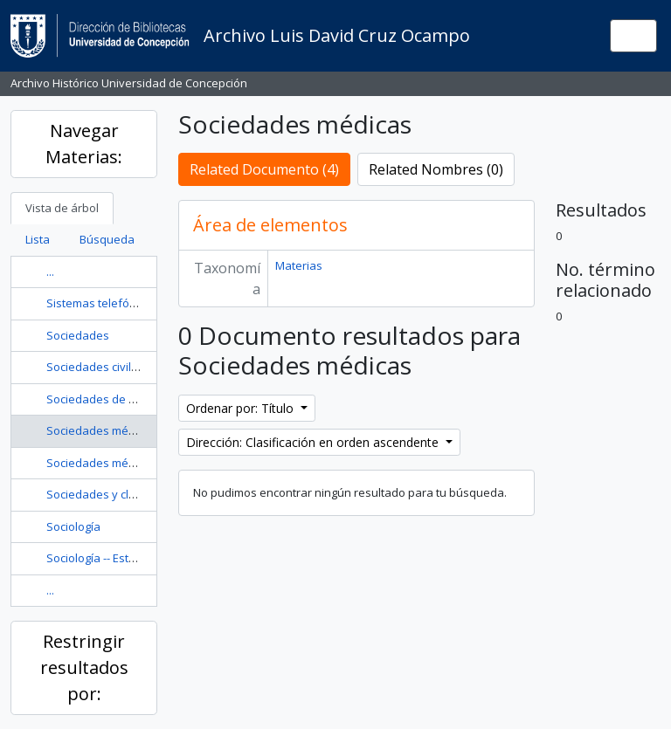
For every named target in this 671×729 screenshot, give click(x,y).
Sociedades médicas (101, 430)
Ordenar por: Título (241, 408)
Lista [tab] (37, 239)
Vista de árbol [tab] (62, 208)
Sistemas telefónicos (101, 303)
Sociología (73, 526)
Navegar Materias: (83, 143)
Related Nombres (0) (436, 169)
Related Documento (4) (264, 169)
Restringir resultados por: (84, 667)
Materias (298, 265)
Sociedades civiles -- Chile (114, 367)
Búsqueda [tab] (107, 239)
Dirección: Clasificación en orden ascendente (314, 442)
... (50, 271)
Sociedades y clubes (101, 494)
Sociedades (77, 335)
